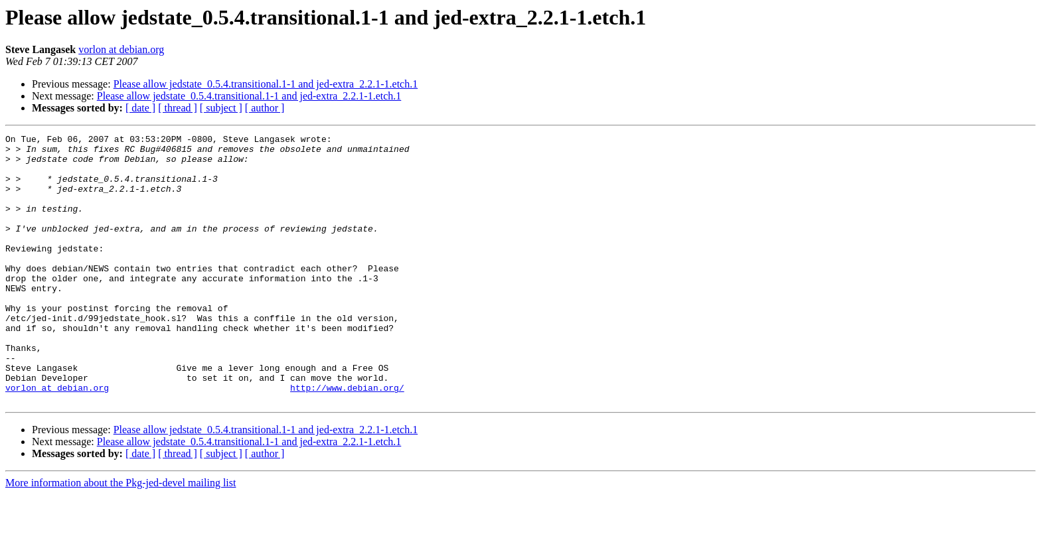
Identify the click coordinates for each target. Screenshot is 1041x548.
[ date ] (140, 107)
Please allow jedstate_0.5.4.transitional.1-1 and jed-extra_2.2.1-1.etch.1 (266, 84)
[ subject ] (221, 107)
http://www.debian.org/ (347, 439)
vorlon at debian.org (121, 49)
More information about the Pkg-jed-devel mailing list (120, 536)
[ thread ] (177, 107)
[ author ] (265, 107)
